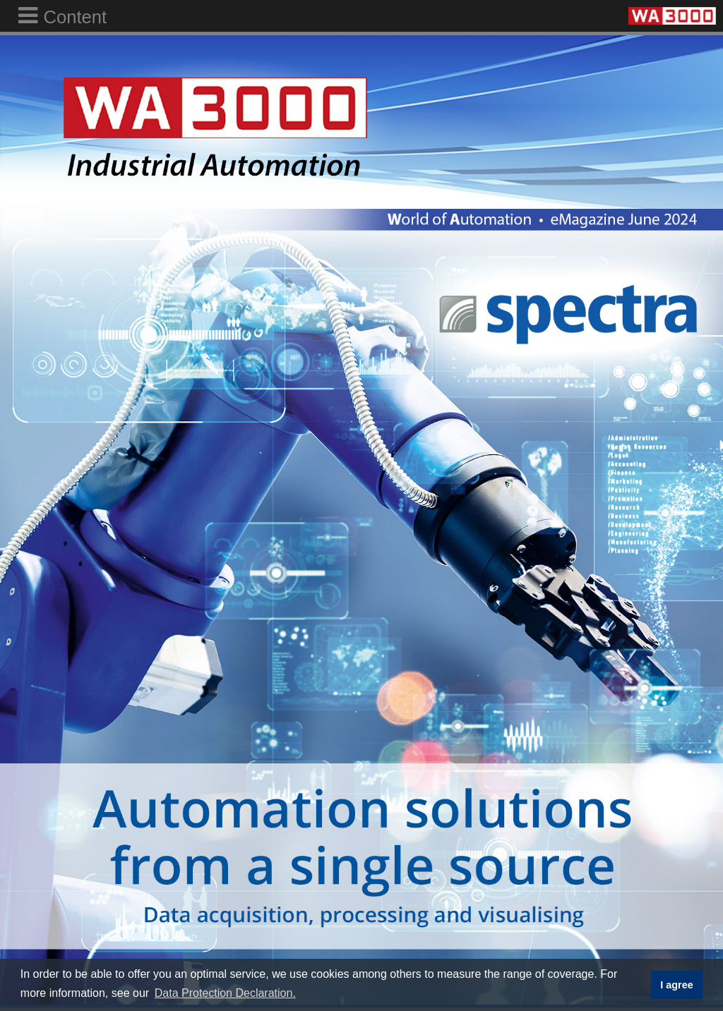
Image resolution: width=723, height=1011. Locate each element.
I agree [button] (676, 985)
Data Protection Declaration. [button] (225, 993)
